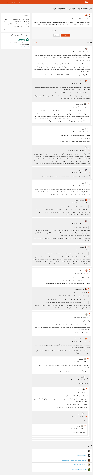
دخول (56, 35)
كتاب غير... (84, 451)
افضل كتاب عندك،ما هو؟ (80, 465)
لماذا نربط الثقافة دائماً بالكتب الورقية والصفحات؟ (74, 460)
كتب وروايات (84, 19)
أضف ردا (79, 51)
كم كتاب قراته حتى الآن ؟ (80, 455)
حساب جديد (66, 35)
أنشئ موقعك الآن (25, 47)
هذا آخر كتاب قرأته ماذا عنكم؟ (79, 469)
